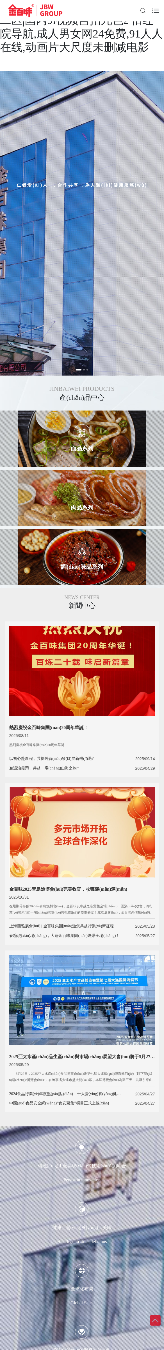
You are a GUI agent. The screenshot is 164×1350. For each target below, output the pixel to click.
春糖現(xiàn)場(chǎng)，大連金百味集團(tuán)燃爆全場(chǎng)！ (64, 936)
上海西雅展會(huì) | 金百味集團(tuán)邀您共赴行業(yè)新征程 (61, 926)
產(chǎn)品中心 (82, 397)
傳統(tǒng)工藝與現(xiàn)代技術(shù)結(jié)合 (82, 1165)
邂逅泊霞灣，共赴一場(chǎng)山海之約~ (44, 768)
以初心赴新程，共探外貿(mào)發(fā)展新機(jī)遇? (51, 758)
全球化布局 (82, 1288)
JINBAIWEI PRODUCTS (82, 388)
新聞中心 (82, 605)
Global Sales (81, 1302)
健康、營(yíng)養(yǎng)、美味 (82, 1227)
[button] (78, 369)
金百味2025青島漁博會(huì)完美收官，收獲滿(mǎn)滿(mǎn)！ (68, 889)
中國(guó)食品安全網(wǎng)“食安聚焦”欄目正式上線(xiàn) (59, 1103)
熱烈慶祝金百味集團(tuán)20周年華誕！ (38, 745)
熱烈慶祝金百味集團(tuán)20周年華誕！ (48, 727)
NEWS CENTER (82, 597)
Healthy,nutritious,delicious (82, 1241)
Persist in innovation (82, 1179)
